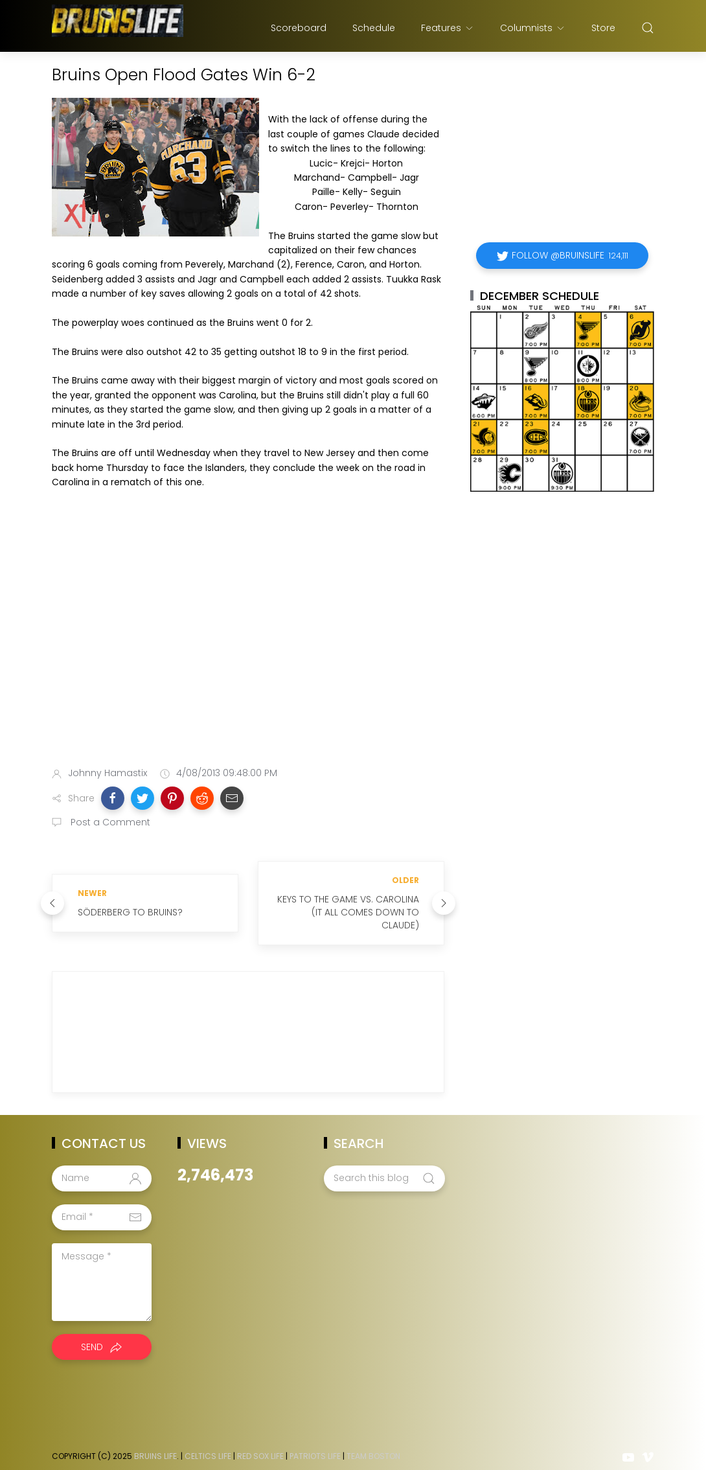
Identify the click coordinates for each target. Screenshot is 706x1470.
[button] (112, 798)
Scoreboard (298, 27)
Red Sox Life (260, 1443)
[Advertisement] (248, 654)
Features (447, 27)
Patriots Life (315, 1443)
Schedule (373, 27)
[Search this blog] (384, 1165)
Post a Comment (109, 822)
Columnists (532, 27)
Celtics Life (208, 1443)
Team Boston (373, 1443)
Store (603, 27)
